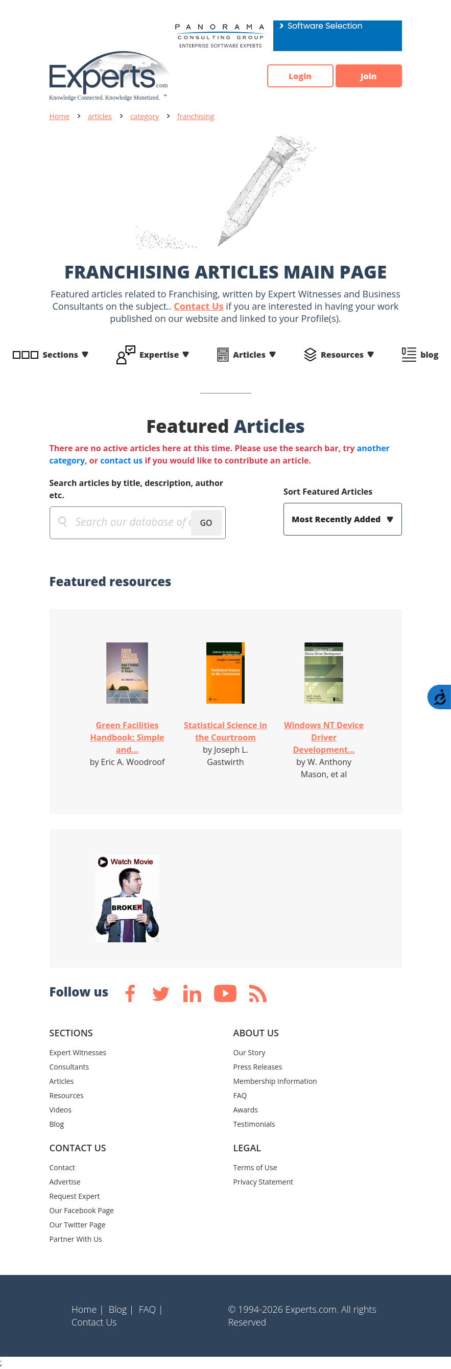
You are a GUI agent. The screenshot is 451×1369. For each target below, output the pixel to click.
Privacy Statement (263, 1182)
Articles (249, 354)
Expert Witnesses (78, 1052)
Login (300, 76)
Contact (62, 1167)
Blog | (121, 1309)
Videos (61, 1110)
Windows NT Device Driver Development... (324, 737)
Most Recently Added (337, 519)
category (144, 116)
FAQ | (151, 1309)
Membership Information (275, 1081)
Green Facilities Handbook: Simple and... (127, 737)
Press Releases (257, 1067)
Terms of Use (255, 1167)
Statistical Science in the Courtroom (225, 731)
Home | (88, 1309)
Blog (57, 1124)
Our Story (249, 1052)
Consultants (69, 1067)
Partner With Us (76, 1239)
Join (369, 76)
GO (206, 522)
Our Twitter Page (78, 1224)
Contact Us (198, 306)
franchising (195, 116)
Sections (61, 354)
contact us (121, 460)
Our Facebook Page (82, 1210)
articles (100, 116)
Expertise (159, 354)
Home (60, 116)
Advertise (65, 1182)
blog (429, 354)
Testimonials (254, 1124)
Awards (245, 1110)
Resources (342, 354)
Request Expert (75, 1196)
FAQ (240, 1095)
